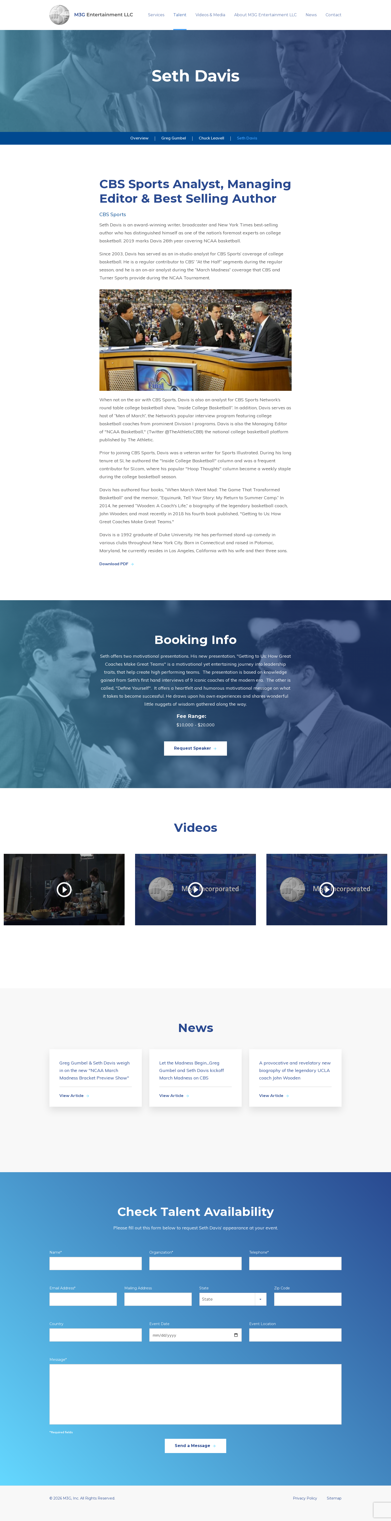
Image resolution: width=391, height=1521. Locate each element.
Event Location (262, 1334)
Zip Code (282, 1298)
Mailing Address (138, 1298)
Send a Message (195, 1456)
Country (56, 1334)
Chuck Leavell (211, 148)
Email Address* (62, 1298)
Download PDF (116, 574)
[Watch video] (64, 900)
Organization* (161, 1263)
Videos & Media (210, 14)
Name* (55, 1263)
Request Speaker (195, 758)
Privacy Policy (305, 1508)
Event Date (159, 1334)
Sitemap (334, 1508)
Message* (58, 1370)
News (311, 14)
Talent (180, 14)
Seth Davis (247, 148)
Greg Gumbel (173, 148)
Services (156, 14)
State (204, 1298)
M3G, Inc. (71, 1508)
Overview (139, 148)
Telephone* (259, 1263)
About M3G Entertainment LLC (265, 14)
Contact (334, 14)
